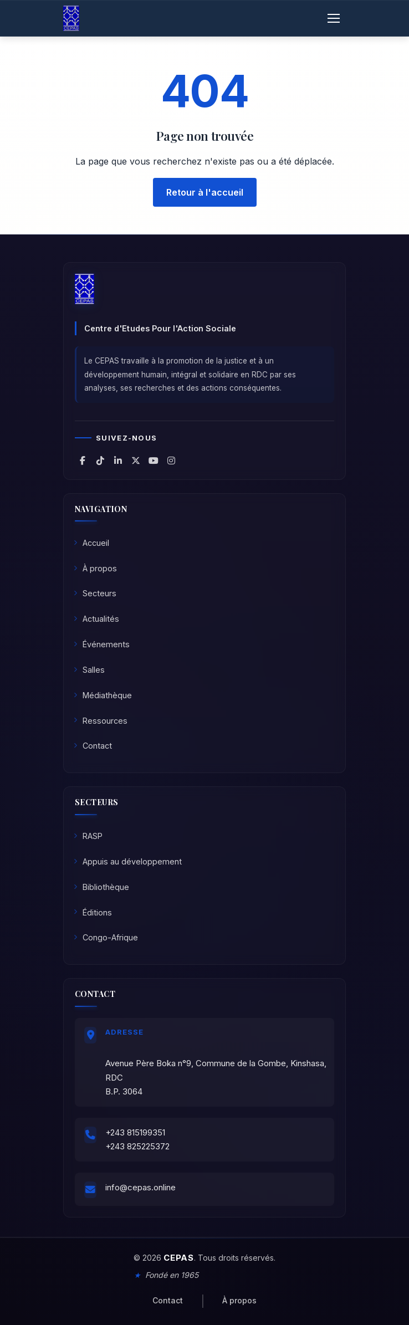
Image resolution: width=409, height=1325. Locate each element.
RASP (88, 836)
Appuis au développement (128, 861)
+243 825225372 (137, 1146)
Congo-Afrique (106, 937)
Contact (93, 745)
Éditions (93, 912)
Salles (89, 669)
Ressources (100, 720)
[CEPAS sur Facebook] (82, 460)
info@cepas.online (140, 1187)
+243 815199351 (135, 1132)
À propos (95, 568)
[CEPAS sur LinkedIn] (118, 460)
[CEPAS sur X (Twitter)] (136, 460)
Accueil (91, 543)
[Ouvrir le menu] (333, 18)
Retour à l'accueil (204, 192)
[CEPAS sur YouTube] (153, 460)
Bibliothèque (101, 887)
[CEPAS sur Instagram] (171, 460)
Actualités (96, 618)
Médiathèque (103, 695)
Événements (102, 644)
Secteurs (95, 593)
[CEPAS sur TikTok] (100, 460)
